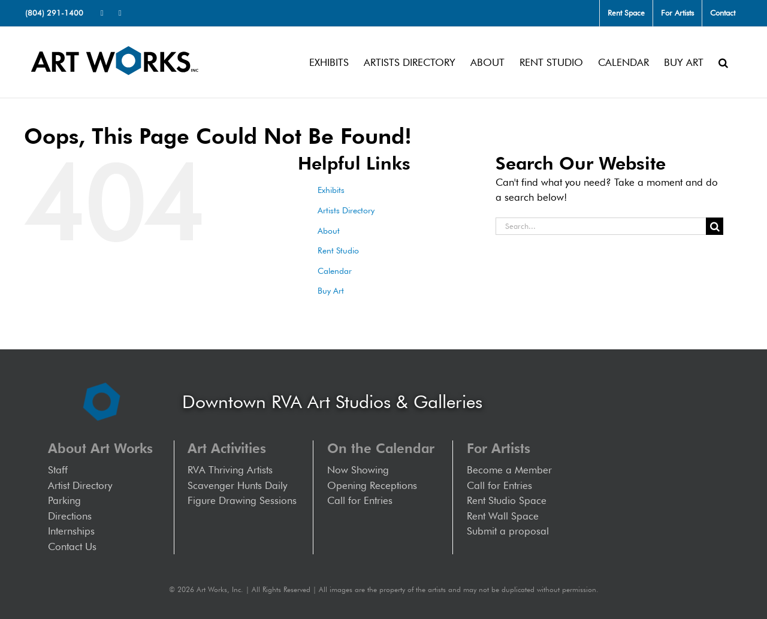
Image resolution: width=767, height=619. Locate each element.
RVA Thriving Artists (230, 470)
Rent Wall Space (503, 516)
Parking (64, 500)
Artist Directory (80, 485)
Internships (71, 531)
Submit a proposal (508, 531)
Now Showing (358, 470)
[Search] (714, 226)
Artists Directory (346, 210)
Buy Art (331, 290)
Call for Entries (362, 500)
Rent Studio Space (506, 500)
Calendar (335, 271)
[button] (723, 62)
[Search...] (601, 226)
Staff (58, 470)
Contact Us (72, 546)
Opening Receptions (372, 485)
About (329, 230)
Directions (70, 516)
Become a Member (509, 470)
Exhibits (331, 190)
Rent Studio (338, 250)
